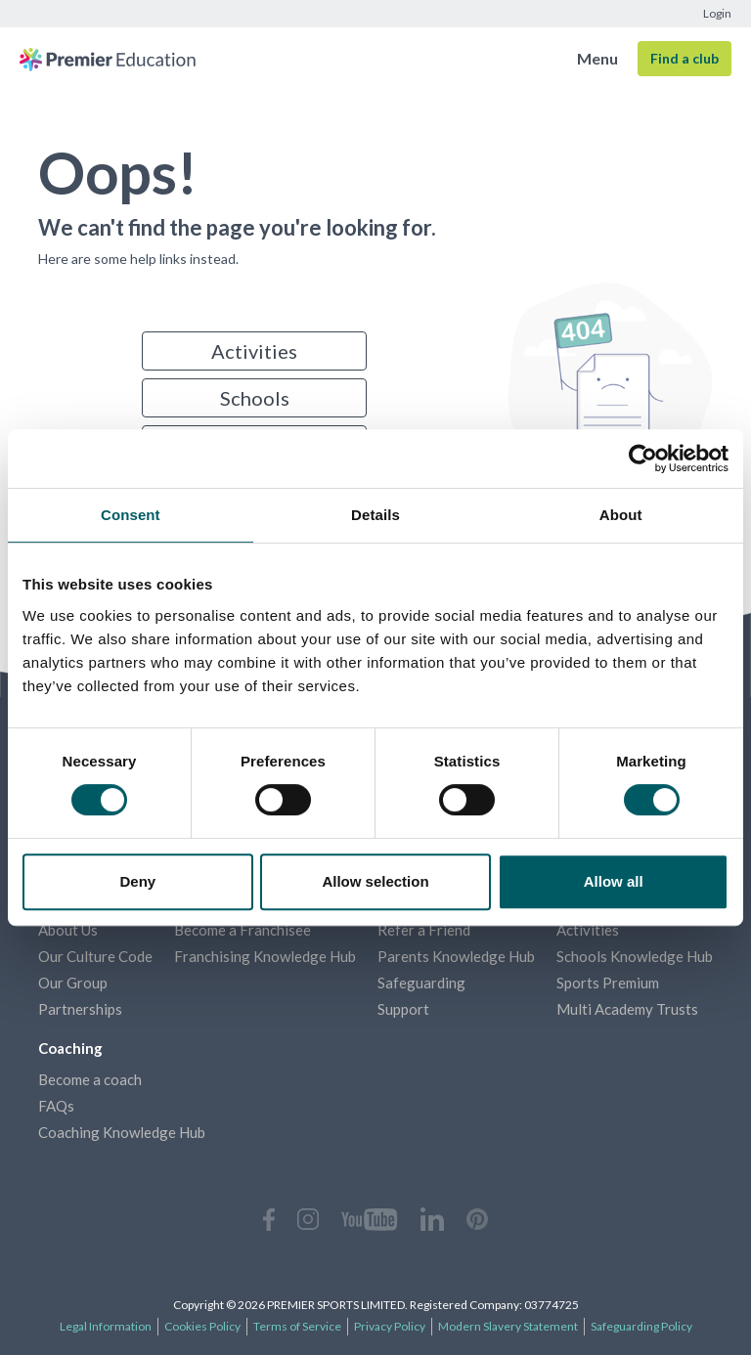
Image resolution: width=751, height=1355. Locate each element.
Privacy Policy (389, 1326)
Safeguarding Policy (641, 1326)
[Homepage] (108, 58)
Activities (254, 351)
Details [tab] (375, 514)
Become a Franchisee (242, 930)
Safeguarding (421, 982)
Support (403, 1009)
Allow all (613, 881)
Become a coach (90, 1079)
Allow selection (375, 881)
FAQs (56, 1106)
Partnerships (80, 1009)
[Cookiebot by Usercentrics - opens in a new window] (643, 458)
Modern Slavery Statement (508, 1326)
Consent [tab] (130, 514)
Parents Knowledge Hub (456, 956)
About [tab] (620, 514)
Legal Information (106, 1326)
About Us (68, 930)
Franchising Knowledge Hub (265, 956)
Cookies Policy (202, 1326)
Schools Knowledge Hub (634, 956)
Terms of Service (297, 1326)
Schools (254, 398)
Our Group (73, 982)
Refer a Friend (423, 930)
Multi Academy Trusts (627, 1009)
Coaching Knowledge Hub (121, 1132)
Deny (137, 881)
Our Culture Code (95, 956)
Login (717, 13)
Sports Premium (607, 982)
